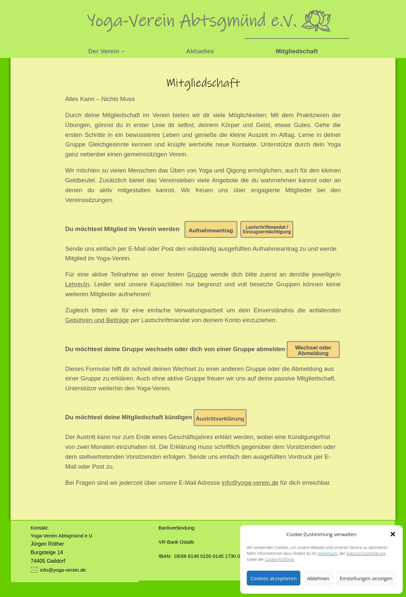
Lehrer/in (77, 284)
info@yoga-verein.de (63, 570)
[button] (393, 534)
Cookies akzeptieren (273, 578)
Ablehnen (318, 578)
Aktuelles (200, 51)
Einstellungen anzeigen (366, 578)
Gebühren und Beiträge (97, 320)
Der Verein (106, 51)
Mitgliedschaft (297, 51)
